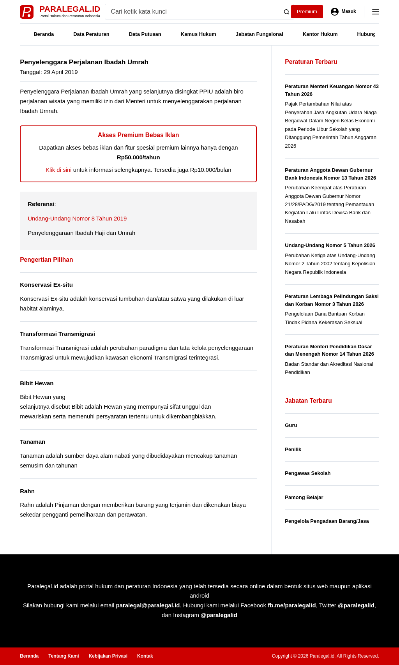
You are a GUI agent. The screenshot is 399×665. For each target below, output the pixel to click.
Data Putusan (145, 34)
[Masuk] (343, 12)
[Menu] (375, 11)
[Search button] (286, 11)
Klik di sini (59, 169)
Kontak (145, 656)
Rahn (27, 491)
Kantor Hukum (320, 34)
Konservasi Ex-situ (46, 284)
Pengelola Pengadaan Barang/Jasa (327, 521)
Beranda (44, 34)
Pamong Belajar (304, 497)
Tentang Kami (63, 656)
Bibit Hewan (36, 383)
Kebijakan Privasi (108, 656)
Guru (291, 425)
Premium (307, 11)
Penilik (293, 449)
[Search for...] (192, 11)
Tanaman (32, 441)
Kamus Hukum (198, 34)
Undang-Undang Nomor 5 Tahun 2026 (330, 245)
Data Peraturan (91, 34)
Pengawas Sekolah (307, 473)
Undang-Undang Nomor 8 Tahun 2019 (77, 218)
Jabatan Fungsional (259, 34)
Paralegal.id (69, 8)
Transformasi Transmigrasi (57, 333)
